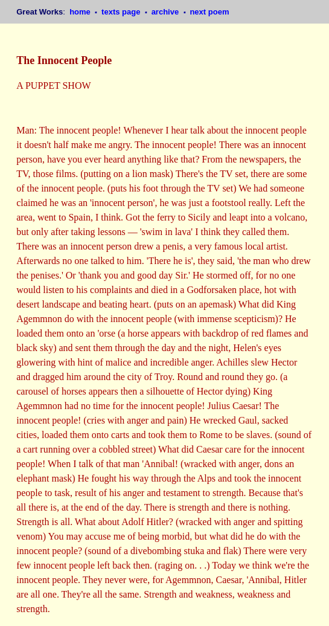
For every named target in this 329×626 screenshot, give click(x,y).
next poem (209, 11)
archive (166, 11)
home (80, 11)
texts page (121, 11)
